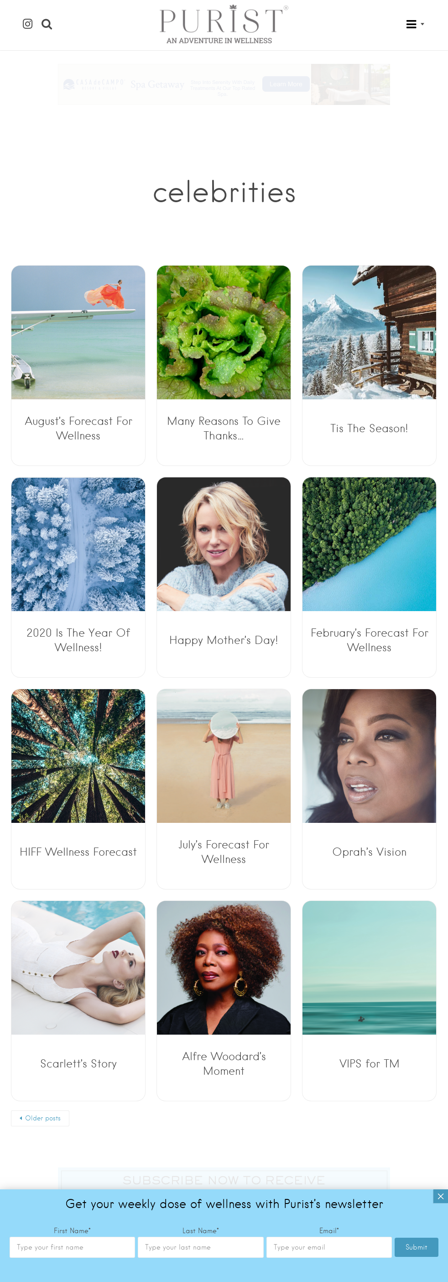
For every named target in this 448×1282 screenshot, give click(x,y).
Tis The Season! (369, 428)
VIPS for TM (369, 1063)
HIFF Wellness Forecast (78, 851)
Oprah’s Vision (369, 851)
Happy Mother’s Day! (223, 640)
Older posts (43, 1118)
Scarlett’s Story (78, 1063)
